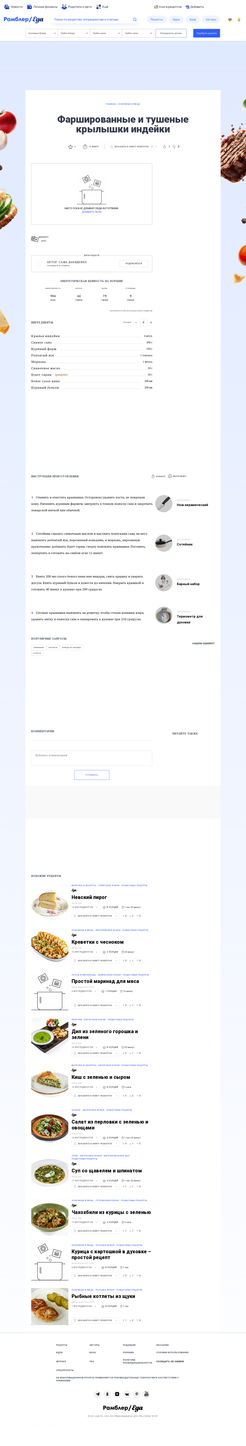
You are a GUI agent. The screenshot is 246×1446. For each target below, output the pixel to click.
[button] (177, 476)
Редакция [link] (129, 1345)
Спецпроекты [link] (65, 1370)
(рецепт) (61, 374)
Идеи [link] (59, 1352)
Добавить (194, 7)
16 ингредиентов (85, 1138)
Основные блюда (42, 33)
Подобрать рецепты (207, 33)
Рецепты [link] (61, 1345)
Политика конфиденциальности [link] (137, 1361)
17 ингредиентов (85, 1181)
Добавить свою (92, 212)
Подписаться (134, 263)
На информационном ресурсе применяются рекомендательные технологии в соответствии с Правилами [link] (117, 1379)
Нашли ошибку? (203, 643)
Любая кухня (106, 33)
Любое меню (138, 33)
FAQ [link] (92, 1361)
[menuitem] (13, 7)
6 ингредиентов (84, 991)
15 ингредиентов (85, 1087)
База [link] (93, 1352)
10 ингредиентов (85, 952)
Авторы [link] (95, 1345)
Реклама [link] (128, 1352)
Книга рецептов (168, 7)
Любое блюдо (74, 33)
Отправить (91, 775)
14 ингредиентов (85, 1047)
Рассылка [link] (162, 1345)
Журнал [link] (61, 1361)
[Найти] (135, 19)
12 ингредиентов (85, 907)
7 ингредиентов (84, 1306)
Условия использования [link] (172, 1352)
